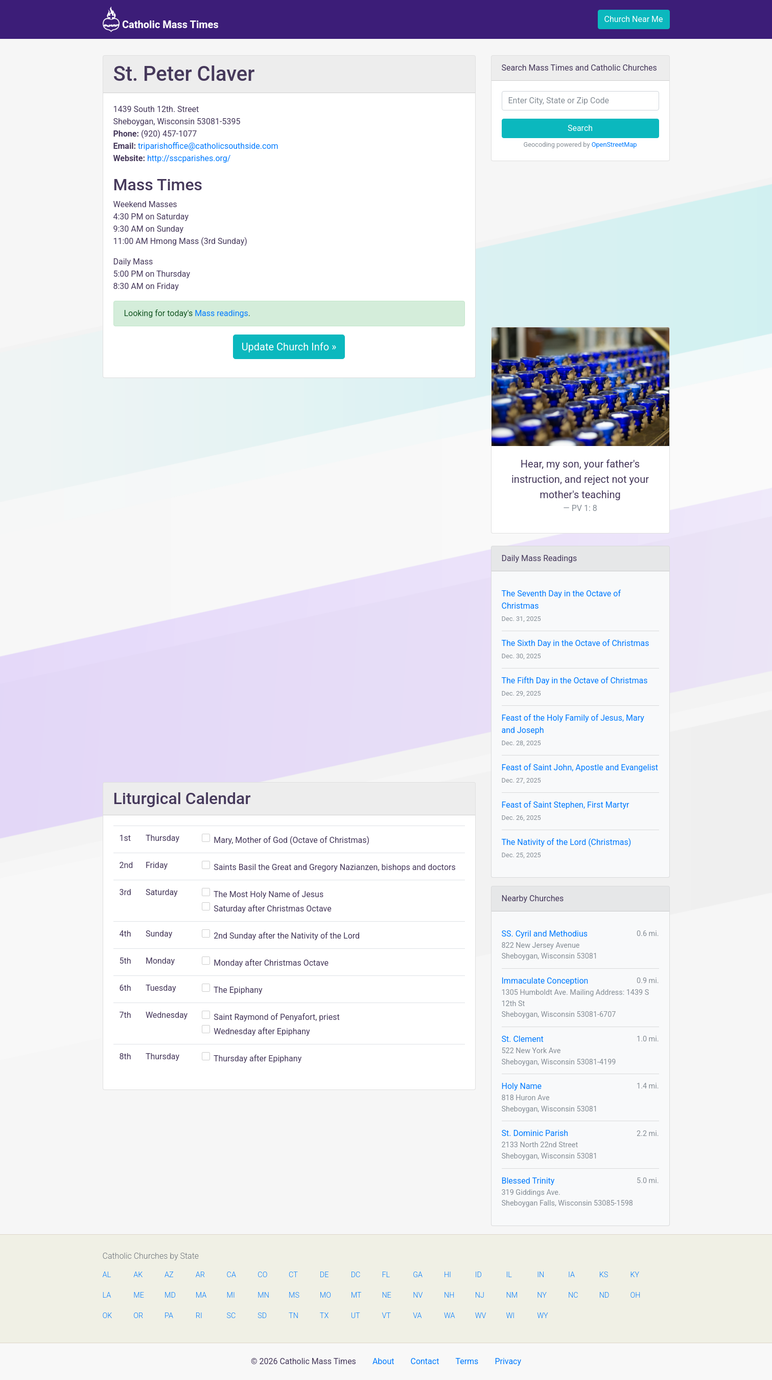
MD (170, 1295)
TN (293, 1315)
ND (604, 1295)
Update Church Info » (289, 347)
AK (138, 1275)
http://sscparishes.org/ (189, 158)
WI (510, 1315)
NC (573, 1295)
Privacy (508, 1361)
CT (293, 1275)
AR (200, 1275)
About (383, 1361)
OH (635, 1295)
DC (356, 1275)
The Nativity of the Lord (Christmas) (566, 842)
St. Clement (523, 1039)
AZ (169, 1275)
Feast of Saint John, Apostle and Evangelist (580, 767)
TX (324, 1315)
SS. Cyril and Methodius (545, 934)
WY (542, 1315)
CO (262, 1275)
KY (635, 1275)
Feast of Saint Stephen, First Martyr (565, 805)
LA (107, 1295)
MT (356, 1295)
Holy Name (522, 1086)
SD (262, 1315)
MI (231, 1295)
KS (604, 1275)
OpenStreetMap (614, 144)
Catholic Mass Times (161, 19)
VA (417, 1315)
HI (447, 1275)
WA (449, 1315)
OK (107, 1315)
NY (542, 1295)
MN (263, 1295)
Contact (424, 1361)
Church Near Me (633, 19)
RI (199, 1315)
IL (508, 1275)
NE (386, 1295)
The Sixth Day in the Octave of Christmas (575, 643)
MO (325, 1295)
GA (418, 1275)
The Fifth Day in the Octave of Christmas (575, 680)
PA (169, 1315)
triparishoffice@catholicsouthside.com (208, 146)
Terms (466, 1361)
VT (386, 1315)
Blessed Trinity (528, 1181)
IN (540, 1275)
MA (201, 1295)
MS (294, 1295)
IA (571, 1275)
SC (231, 1315)
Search (580, 128)
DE (324, 1275)
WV (480, 1315)
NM (511, 1295)
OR (138, 1315)
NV (418, 1295)
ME (138, 1295)
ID (478, 1275)
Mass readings (221, 313)
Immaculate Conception (545, 981)
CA (231, 1275)
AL (107, 1275)
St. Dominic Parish (535, 1133)
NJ (479, 1295)
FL (386, 1275)
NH (449, 1295)
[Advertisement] (289, 461)
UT (355, 1315)
